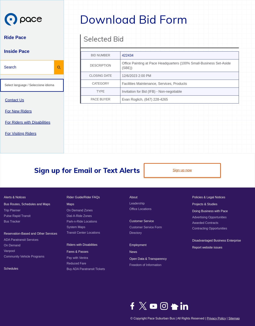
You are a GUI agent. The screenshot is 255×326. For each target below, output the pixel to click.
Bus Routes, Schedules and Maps (27, 204)
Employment (138, 245)
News (133, 251)
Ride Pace (15, 37)
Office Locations (140, 209)
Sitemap (234, 318)
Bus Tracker (12, 221)
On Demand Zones (80, 210)
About (133, 197)
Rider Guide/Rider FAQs (83, 197)
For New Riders (18, 111)
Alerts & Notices (15, 197)
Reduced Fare (76, 263)
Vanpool (9, 251)
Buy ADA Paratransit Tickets (86, 269)
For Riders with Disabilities (27, 122)
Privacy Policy (216, 318)
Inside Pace (16, 51)
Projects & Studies (205, 204)
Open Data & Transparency (148, 258)
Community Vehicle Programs (24, 256)
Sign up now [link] (182, 170)
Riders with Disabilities (82, 244)
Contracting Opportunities (209, 228)
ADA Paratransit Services (21, 239)
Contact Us (14, 100)
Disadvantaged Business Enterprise (216, 240)
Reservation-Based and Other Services (30, 233)
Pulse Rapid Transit (17, 216)
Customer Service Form (145, 227)
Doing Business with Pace (210, 211)
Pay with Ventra (77, 257)
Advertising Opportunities (209, 217)
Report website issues (207, 247)
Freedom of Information (145, 265)
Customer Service (141, 221)
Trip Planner (12, 210)
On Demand (12, 245)
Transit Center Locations (83, 232)
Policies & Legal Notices (208, 197)
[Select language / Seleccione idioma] (32, 85)
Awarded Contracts (205, 222)
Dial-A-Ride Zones (79, 216)
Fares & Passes (77, 251)
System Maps (76, 227)
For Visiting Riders (20, 133)
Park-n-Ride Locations (82, 221)
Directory (135, 232)
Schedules (11, 268)
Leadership (137, 203)
